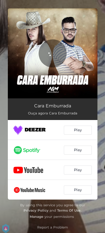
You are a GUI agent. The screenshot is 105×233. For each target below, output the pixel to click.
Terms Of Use (69, 210)
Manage (36, 216)
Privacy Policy (36, 210)
